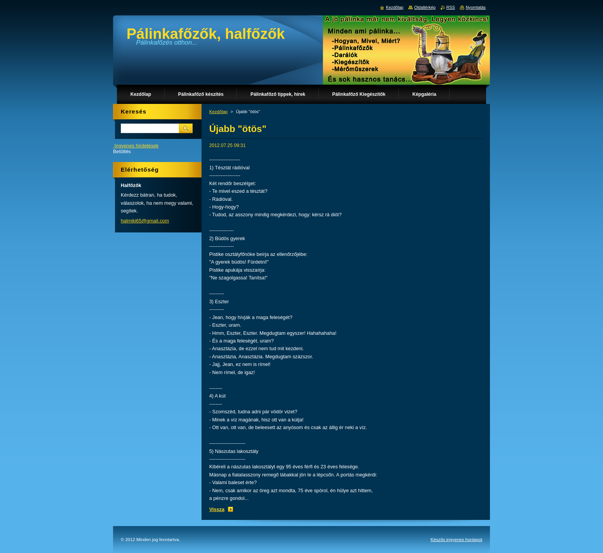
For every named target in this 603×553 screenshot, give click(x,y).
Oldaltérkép (425, 7)
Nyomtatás (476, 7)
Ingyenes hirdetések (137, 146)
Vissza (217, 509)
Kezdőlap (218, 111)
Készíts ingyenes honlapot (456, 539)
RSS (450, 7)
